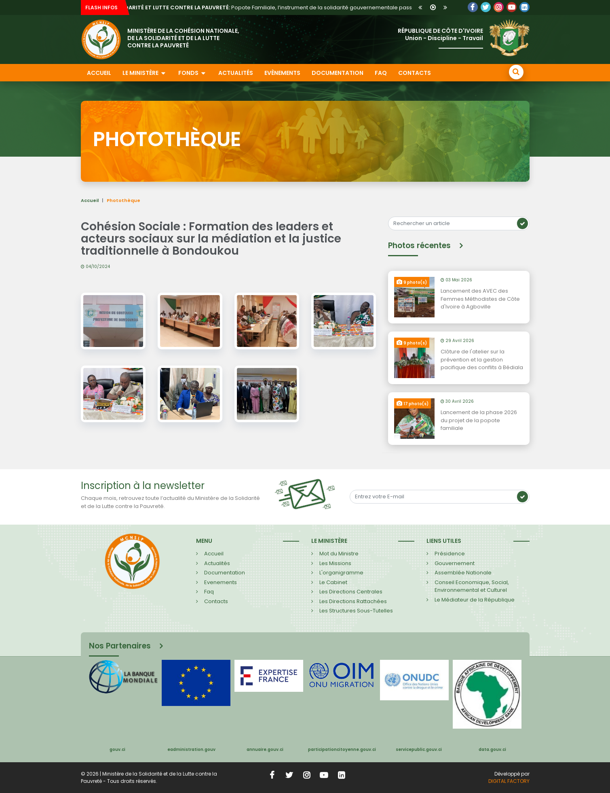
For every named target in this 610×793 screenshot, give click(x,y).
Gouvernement (455, 563)
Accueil (99, 73)
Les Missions (335, 563)
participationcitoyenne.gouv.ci (342, 749)
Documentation (337, 73)
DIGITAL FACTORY (509, 781)
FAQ (381, 73)
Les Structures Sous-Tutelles (356, 610)
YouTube (512, 7)
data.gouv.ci (492, 749)
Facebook (473, 7)
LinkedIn (499, 7)
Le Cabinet (333, 582)
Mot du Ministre (339, 553)
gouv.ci (117, 749)
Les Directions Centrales (350, 591)
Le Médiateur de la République (475, 600)
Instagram (306, 775)
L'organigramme (341, 572)
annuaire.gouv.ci (265, 749)
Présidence (450, 553)
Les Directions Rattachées (353, 601)
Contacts (414, 73)
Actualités (235, 73)
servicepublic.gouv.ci (419, 749)
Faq (209, 591)
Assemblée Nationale (463, 572)
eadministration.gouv (191, 749)
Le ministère (144, 73)
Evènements (282, 73)
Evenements (220, 582)
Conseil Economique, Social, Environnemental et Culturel (472, 586)
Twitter (486, 7)
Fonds (192, 73)
